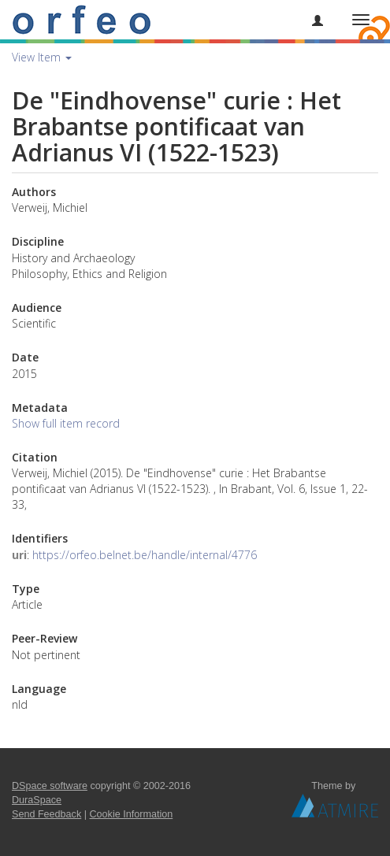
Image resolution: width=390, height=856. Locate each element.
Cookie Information (131, 814)
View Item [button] (42, 57)
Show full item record (66, 423)
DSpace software (49, 785)
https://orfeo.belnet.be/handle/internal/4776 (144, 554)
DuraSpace (36, 800)
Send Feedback (46, 814)
